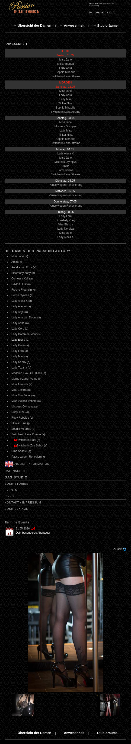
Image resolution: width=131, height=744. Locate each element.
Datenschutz (16, 471)
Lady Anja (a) (19, 312)
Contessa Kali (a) (22, 278)
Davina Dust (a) (21, 284)
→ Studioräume (105, 25)
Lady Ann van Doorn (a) (26, 317)
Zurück (117, 549)
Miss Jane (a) (19, 256)
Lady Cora (65, 68)
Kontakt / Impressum (23, 502)
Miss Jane (65, 59)
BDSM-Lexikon (17, 508)
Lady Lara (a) (19, 351)
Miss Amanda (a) (21, 384)
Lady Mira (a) (19, 356)
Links (9, 496)
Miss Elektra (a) (21, 389)
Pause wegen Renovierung (65, 184)
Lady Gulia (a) (20, 345)
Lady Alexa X (65, 153)
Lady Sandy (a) (20, 362)
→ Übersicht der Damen (32, 25)
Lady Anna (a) (20, 323)
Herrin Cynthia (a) (22, 295)
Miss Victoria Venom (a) (26, 401)
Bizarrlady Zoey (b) (23, 273)
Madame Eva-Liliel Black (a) (28, 373)
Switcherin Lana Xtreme (65, 76)
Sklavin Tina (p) (21, 423)
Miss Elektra (65, 224)
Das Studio (16, 477)
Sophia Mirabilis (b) (23, 428)
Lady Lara (65, 216)
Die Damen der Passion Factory (37, 251)
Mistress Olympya (65, 126)
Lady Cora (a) (19, 328)
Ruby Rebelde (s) (22, 417)
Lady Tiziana (65, 170)
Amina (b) (17, 261)
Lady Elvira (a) (20, 339)
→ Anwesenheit (72, 25)
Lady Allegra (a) (21, 306)
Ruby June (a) (20, 412)
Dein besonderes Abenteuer (33, 532)
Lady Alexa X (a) (21, 300)
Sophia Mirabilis (65, 72)
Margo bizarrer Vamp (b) (26, 378)
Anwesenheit (16, 43)
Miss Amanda (65, 63)
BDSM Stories (16, 483)
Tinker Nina (65, 103)
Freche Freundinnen (23, 289)
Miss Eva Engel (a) (23, 395)
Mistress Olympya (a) (24, 406)
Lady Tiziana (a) (21, 367)
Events (11, 490)
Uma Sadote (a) (21, 451)
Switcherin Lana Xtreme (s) (28, 434)
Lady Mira (65, 99)
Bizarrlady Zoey (65, 220)
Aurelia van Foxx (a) (23, 267)
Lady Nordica (65, 228)
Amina (65, 166)
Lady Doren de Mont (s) (26, 334)
